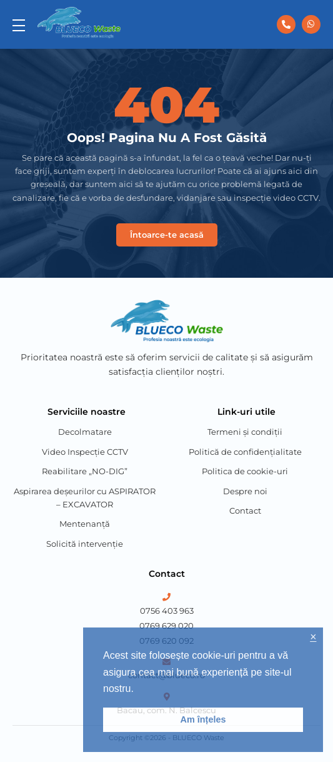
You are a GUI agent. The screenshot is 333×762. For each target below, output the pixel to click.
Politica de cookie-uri (245, 471)
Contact (245, 510)
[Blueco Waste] (79, 22)
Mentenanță (84, 524)
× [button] (313, 637)
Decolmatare (85, 432)
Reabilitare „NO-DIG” (84, 471)
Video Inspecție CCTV (85, 452)
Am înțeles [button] (203, 719)
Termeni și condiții (244, 432)
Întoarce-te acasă (167, 235)
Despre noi (245, 491)
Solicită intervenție (84, 544)
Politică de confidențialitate (245, 452)
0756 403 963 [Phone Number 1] (167, 611)
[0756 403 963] (286, 24)
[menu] (18, 24)
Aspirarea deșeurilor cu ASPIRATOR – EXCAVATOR (85, 497)
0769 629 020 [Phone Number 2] (166, 626)
